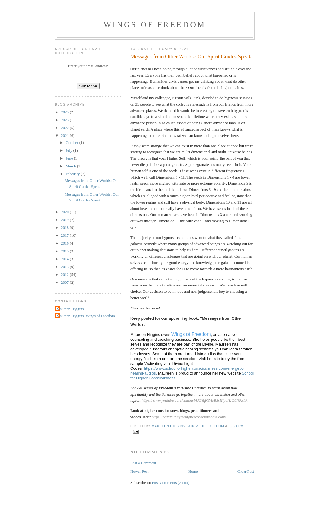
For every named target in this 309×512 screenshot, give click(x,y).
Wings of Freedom (155, 24)
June (70, 158)
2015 (65, 251)
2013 (65, 266)
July (69, 150)
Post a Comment (143, 462)
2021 (65, 135)
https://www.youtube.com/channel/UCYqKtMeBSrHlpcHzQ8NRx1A (195, 400)
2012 (65, 274)
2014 (65, 259)
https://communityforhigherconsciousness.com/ (189, 417)
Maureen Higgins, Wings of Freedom (85, 316)
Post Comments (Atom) (171, 482)
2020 (65, 212)
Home (193, 471)
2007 (65, 282)
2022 (65, 127)
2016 (65, 243)
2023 (65, 120)
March (71, 166)
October (72, 142)
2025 (65, 112)
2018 (65, 227)
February (73, 174)
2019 (65, 219)
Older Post (245, 471)
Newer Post (139, 471)
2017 (65, 235)
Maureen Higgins (70, 309)
